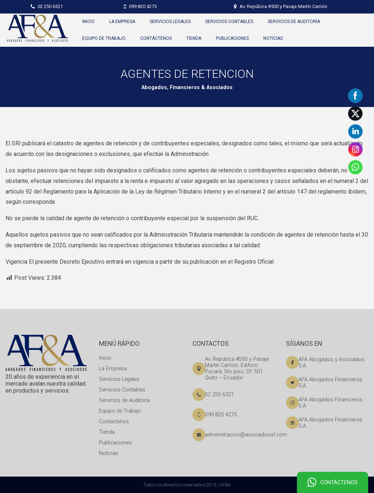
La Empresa (113, 369)
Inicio (105, 358)
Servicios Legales (119, 379)
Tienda (107, 432)
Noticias (108, 453)
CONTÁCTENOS (333, 482)
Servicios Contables (122, 390)
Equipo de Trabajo (120, 411)
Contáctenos (114, 422)
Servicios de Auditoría (124, 400)
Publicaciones (115, 443)
